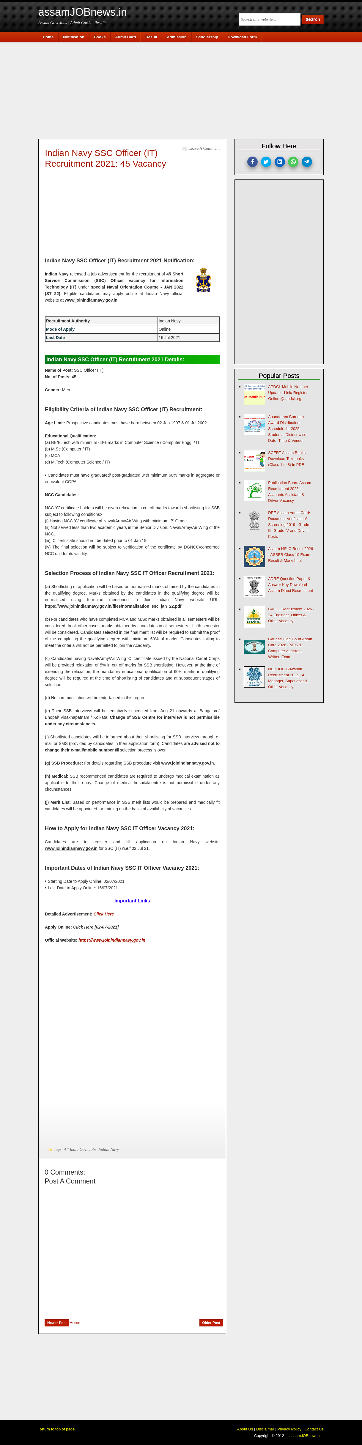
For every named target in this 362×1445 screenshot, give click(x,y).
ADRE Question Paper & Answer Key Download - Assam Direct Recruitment (290, 584)
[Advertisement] (184, 89)
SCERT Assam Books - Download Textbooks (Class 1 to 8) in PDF (288, 458)
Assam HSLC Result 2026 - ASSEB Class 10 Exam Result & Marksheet (290, 554)
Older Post (211, 1323)
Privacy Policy (289, 1429)
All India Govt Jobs (80, 1149)
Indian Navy (108, 1149)
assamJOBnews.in (82, 12)
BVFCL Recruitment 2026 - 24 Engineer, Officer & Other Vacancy (291, 615)
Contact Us (314, 1429)
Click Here (104, 914)
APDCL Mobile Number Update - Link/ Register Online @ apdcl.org (288, 393)
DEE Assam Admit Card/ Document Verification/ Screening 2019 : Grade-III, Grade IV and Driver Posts (289, 524)
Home (74, 1322)
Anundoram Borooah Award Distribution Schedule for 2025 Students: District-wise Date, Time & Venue (287, 429)
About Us (245, 1429)
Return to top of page (56, 1429)
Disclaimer (265, 1429)
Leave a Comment (204, 148)
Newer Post (57, 1323)
